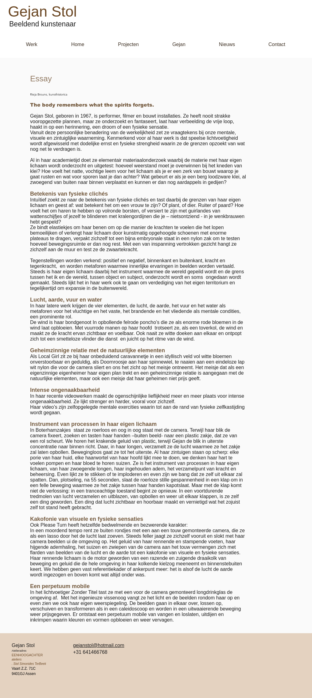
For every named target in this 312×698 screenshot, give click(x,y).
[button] (31, 44)
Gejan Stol (42, 11)
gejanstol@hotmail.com (98, 645)
